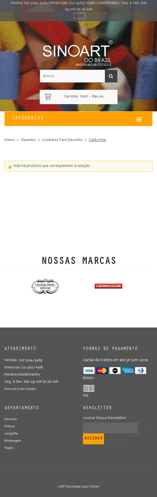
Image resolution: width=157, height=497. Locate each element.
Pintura (9, 426)
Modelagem (12, 441)
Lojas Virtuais (90, 486)
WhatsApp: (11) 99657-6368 (72, 3)
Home (9, 140)
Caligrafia (11, 433)
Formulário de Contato (20, 389)
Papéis (9, 448)
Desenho (28, 140)
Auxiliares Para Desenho (62, 140)
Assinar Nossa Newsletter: (105, 418)
